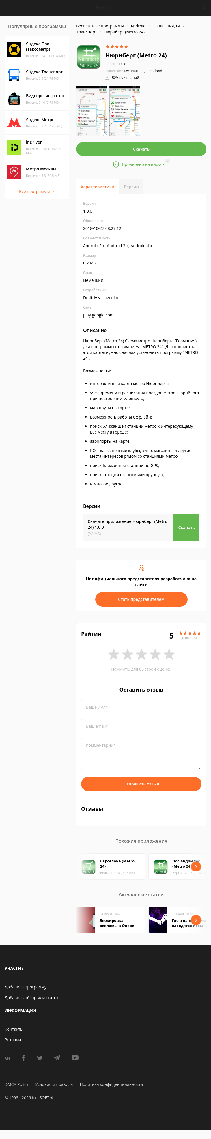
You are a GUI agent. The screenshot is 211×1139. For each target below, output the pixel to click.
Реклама (13, 1039)
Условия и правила (54, 1084)
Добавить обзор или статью (32, 997)
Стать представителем (141, 599)
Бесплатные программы (100, 26)
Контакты (14, 1029)
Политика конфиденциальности (111, 1084)
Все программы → (37, 191)
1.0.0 (115, 63)
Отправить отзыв (141, 784)
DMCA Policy (16, 1084)
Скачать (141, 149)
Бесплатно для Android (143, 70)
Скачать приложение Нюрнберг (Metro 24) (127, 524)
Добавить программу (25, 987)
